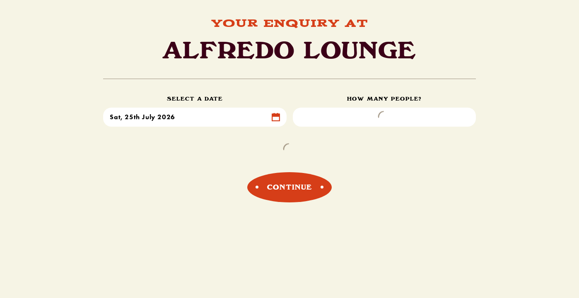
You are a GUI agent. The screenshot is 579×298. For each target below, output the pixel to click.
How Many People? (384, 98)
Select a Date (195, 98)
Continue (289, 187)
